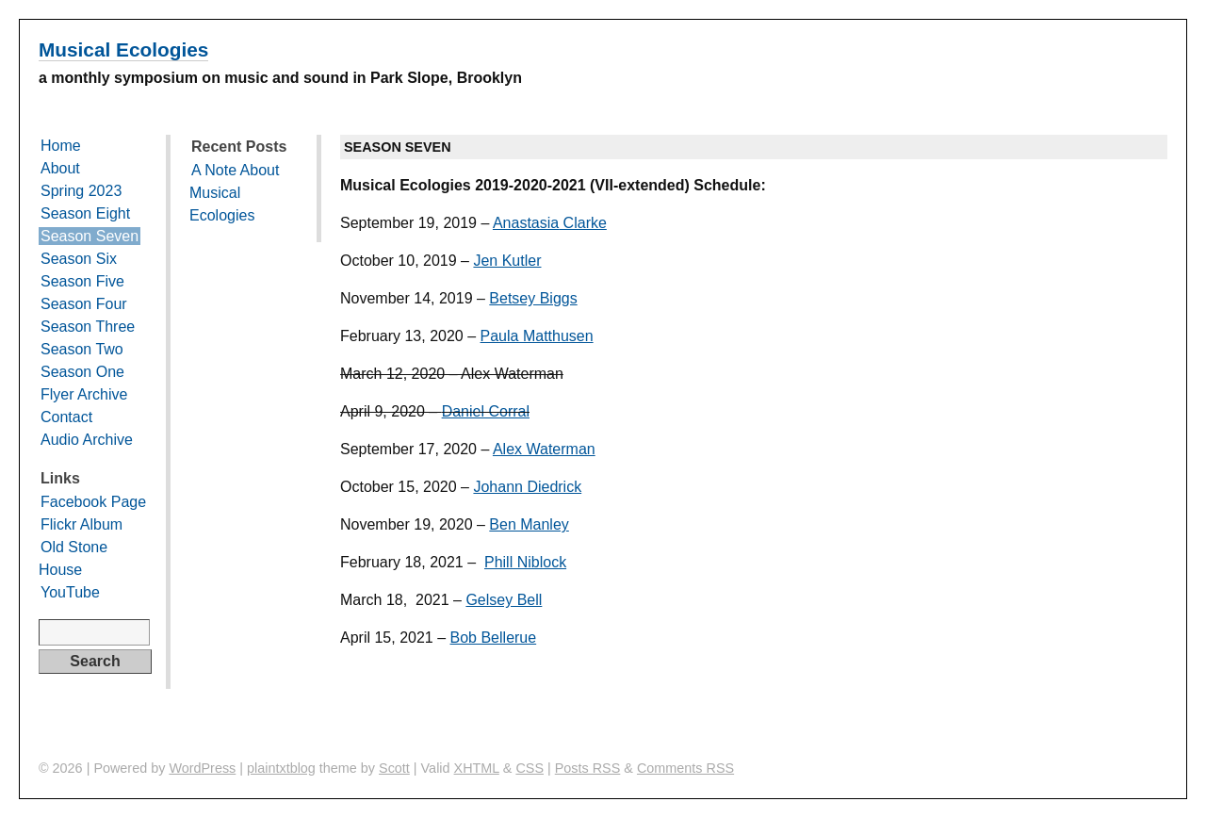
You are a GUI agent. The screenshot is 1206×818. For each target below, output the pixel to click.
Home (61, 146)
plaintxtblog (281, 768)
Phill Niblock (525, 562)
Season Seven (90, 236)
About (60, 168)
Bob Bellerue (493, 638)
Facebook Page (93, 502)
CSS (529, 768)
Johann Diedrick (527, 487)
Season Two (82, 349)
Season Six (79, 259)
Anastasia (526, 223)
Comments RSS (685, 768)
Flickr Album (81, 524)
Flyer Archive (84, 394)
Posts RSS (588, 768)
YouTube (70, 592)
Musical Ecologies (123, 49)
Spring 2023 (81, 191)
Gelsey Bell (503, 600)
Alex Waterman (544, 449)
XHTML (476, 768)
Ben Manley (529, 524)
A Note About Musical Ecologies (234, 192)
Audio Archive (87, 440)
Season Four (84, 304)
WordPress (202, 768)
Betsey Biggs (533, 298)
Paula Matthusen (537, 336)
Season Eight (85, 213)
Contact (66, 417)
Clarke (583, 223)
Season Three (88, 327)
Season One (82, 372)
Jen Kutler (507, 261)
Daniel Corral (486, 411)
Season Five (82, 281)
